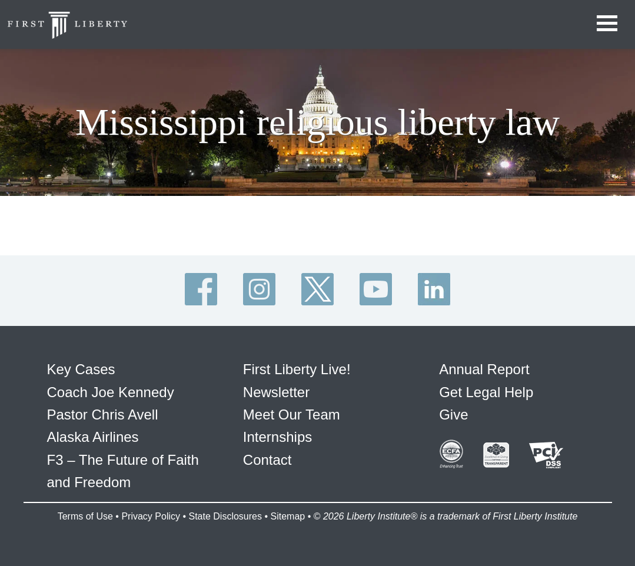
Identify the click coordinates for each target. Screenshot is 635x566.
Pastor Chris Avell (102, 414)
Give (453, 414)
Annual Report (484, 369)
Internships (277, 437)
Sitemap (287, 516)
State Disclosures (225, 516)
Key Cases (81, 369)
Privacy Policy (150, 516)
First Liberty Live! (297, 369)
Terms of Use (85, 516)
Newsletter (276, 392)
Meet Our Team (291, 414)
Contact (267, 460)
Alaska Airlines (93, 437)
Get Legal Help (486, 392)
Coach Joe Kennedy (110, 392)
